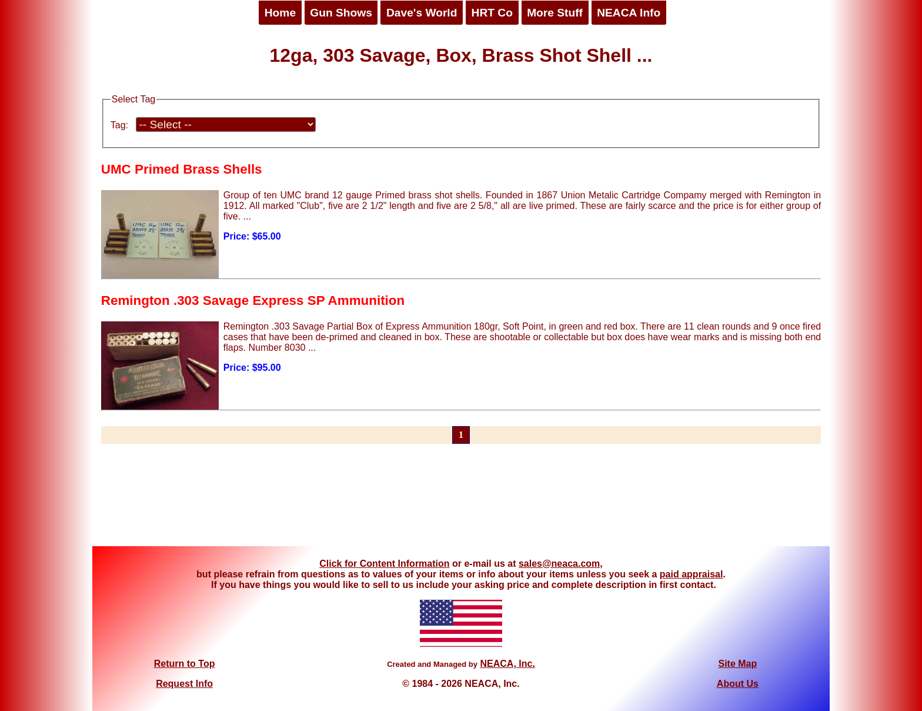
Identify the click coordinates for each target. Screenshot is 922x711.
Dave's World (421, 12)
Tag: (119, 125)
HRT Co (492, 12)
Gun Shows (341, 12)
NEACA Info (628, 12)
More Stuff (555, 12)
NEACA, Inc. (507, 664)
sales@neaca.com (559, 564)
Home (280, 12)
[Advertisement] (461, 502)
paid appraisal (691, 574)
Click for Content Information (384, 564)
